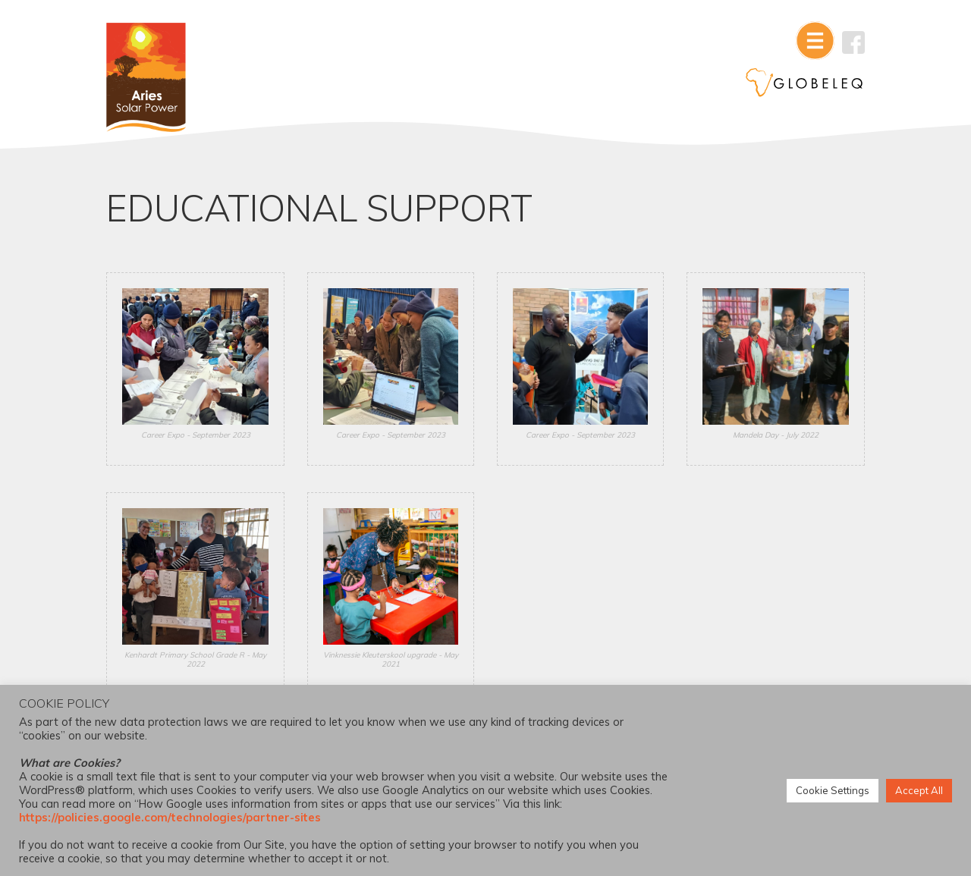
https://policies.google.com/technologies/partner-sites (170, 817)
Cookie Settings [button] (832, 790)
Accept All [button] (919, 790)
